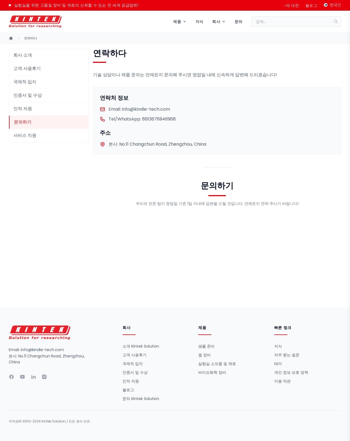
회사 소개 (22, 55)
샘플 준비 (206, 346)
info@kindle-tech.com (135, 109)
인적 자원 (22, 108)
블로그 (311, 5)
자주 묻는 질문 (286, 355)
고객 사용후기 (27, 68)
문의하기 (22, 122)
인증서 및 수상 (27, 95)
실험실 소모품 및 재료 (217, 363)
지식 (199, 21)
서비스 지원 (24, 135)
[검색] (337, 21)
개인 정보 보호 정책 (291, 372)
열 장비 (204, 355)
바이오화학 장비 (212, 372)
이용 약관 (282, 381)
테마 (278, 363)
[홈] (11, 38)
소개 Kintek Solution (140, 346)
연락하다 (30, 38)
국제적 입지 (24, 82)
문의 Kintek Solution (140, 398)
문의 (239, 21)
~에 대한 (291, 5)
